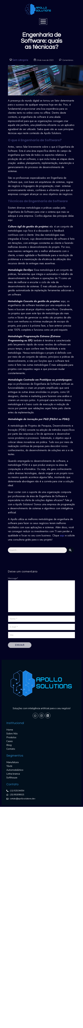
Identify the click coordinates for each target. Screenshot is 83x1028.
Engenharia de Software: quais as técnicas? (41, 41)
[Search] (37, 550)
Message (13, 578)
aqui (62, 535)
